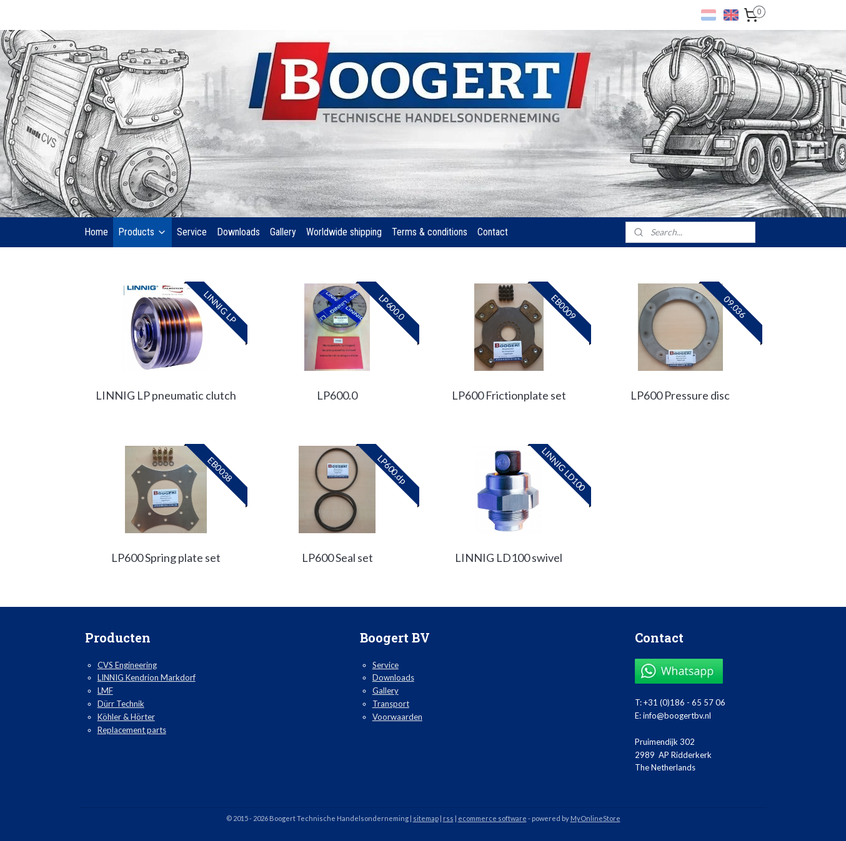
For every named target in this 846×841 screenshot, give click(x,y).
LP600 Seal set (337, 557)
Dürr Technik (120, 704)
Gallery (283, 232)
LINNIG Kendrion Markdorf (146, 677)
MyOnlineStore (595, 818)
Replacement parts (131, 730)
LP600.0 (337, 395)
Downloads (238, 232)
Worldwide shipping (344, 232)
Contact (492, 232)
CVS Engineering (127, 665)
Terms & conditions (429, 232)
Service (192, 232)
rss (448, 818)
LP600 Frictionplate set (509, 395)
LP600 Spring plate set (166, 557)
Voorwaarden (397, 717)
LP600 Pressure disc (680, 395)
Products (142, 232)
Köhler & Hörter (126, 717)
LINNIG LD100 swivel (508, 557)
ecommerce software (492, 818)
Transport (390, 704)
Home (96, 232)
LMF (105, 691)
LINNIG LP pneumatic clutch (166, 395)
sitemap (426, 818)
